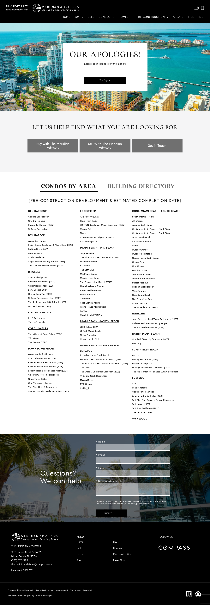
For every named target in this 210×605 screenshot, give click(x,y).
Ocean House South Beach (145, 258)
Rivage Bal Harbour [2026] (41, 225)
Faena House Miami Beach (93, 307)
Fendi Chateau (139, 388)
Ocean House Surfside (143, 392)
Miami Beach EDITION (91, 315)
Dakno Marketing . (43, 596)
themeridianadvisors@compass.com (31, 564)
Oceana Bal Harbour (38, 217)
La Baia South (35, 253)
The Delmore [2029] (142, 412)
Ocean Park (138, 262)
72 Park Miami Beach (90, 331)
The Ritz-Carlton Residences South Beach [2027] (104, 363)
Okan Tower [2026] (37, 379)
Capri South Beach (141, 295)
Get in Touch (157, 146)
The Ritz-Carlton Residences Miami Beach (100, 257)
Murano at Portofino (142, 254)
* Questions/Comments (109, 481)
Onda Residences (36, 257)
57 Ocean (85, 265)
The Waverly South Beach (145, 307)
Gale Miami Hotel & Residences (43, 375)
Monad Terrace (139, 303)
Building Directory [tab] (141, 186)
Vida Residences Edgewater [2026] (97, 237)
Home (66, 17)
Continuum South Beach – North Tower (151, 229)
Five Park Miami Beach (143, 299)
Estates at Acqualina (142, 363)
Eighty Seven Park (89, 335)
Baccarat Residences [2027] (41, 281)
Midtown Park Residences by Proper (150, 323)
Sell (91, 17)
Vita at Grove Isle (36, 322)
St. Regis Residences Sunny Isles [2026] (151, 367)
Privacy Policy (75, 590)
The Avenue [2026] (37, 342)
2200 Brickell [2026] (37, 277)
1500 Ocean (86, 384)
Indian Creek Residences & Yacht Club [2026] (50, 245)
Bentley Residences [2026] (145, 359)
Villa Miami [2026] (88, 241)
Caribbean (85, 298)
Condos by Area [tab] (68, 186)
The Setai (84, 367)
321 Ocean (137, 221)
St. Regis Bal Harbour (38, 229)
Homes (81, 554)
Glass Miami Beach (141, 237)
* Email (100, 468)
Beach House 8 (87, 294)
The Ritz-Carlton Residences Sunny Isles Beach (155, 372)
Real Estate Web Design (19, 596)
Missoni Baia (86, 229)
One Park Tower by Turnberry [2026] (150, 339)
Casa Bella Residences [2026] (42, 358)
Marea (135, 245)
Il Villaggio (85, 388)
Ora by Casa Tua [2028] (40, 294)
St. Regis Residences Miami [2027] (44, 298)
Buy (115, 542)
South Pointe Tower (141, 274)
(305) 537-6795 (19, 560)
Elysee (83, 233)
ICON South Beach (141, 241)
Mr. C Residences (36, 318)
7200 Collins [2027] (89, 327)
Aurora (135, 355)
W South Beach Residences (93, 376)
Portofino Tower (140, 270)
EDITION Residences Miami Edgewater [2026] (102, 225)
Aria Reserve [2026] (89, 217)
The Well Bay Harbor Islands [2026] (45, 265)
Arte (134, 383)
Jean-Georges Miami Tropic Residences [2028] (155, 319)
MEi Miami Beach (88, 274)
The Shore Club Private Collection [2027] (100, 372)
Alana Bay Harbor (37, 241)
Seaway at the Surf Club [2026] (147, 396)
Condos (117, 548)
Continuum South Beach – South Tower (151, 233)
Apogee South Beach (142, 225)
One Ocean (138, 266)
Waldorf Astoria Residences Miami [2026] (48, 391)
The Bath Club (87, 270)
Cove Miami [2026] (89, 221)
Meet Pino (196, 17)
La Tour (84, 311)
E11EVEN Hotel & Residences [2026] (45, 362)
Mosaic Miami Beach (90, 278)
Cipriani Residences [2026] (41, 285)
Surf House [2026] (141, 404)
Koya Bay (136, 343)
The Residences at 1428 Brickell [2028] (47, 302)
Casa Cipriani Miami (90, 302)
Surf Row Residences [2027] (145, 408)
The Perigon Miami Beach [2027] (96, 282)
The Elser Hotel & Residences (42, 387)
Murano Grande (140, 249)
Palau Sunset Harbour (143, 287)
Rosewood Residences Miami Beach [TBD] (101, 359)
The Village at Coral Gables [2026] (45, 334)
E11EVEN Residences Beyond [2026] (45, 366)
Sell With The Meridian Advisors (105, 146)
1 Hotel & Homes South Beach (94, 355)
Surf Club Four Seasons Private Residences (153, 400)
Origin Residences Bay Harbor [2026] (46, 261)
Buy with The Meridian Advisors (52, 146)
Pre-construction (122, 554)
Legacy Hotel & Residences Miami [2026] (48, 370)
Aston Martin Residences (40, 354)
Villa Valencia (34, 338)
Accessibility (88, 590)
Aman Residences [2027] (92, 290)
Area (79, 560)
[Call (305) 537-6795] (202, 8)
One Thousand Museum (40, 383)
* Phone (100, 454)
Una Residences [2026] (39, 306)
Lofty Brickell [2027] (37, 290)
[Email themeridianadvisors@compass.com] (196, 8)
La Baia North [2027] (38, 249)
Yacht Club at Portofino (143, 278)
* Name (100, 441)
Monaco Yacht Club (89, 339)
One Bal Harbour (36, 221)
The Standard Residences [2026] (148, 327)
